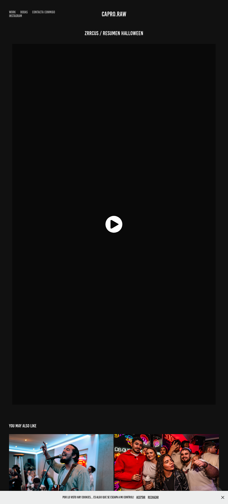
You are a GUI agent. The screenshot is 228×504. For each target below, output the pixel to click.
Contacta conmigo (43, 12)
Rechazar (153, 497)
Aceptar (140, 497)
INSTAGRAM (15, 16)
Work (12, 12)
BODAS (24, 12)
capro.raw (114, 14)
